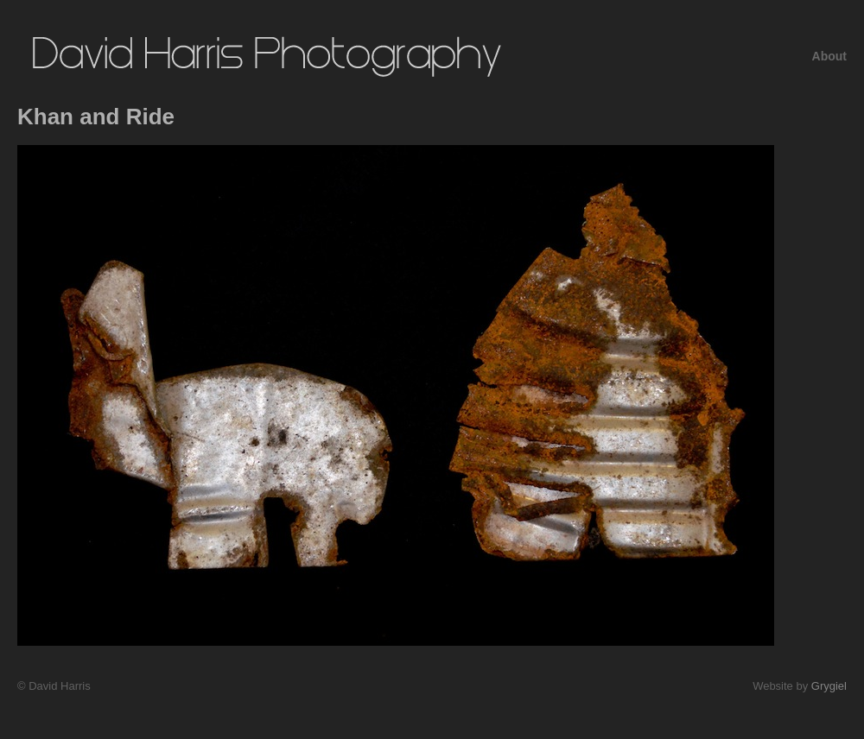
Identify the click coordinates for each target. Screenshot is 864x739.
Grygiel (829, 685)
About (829, 56)
